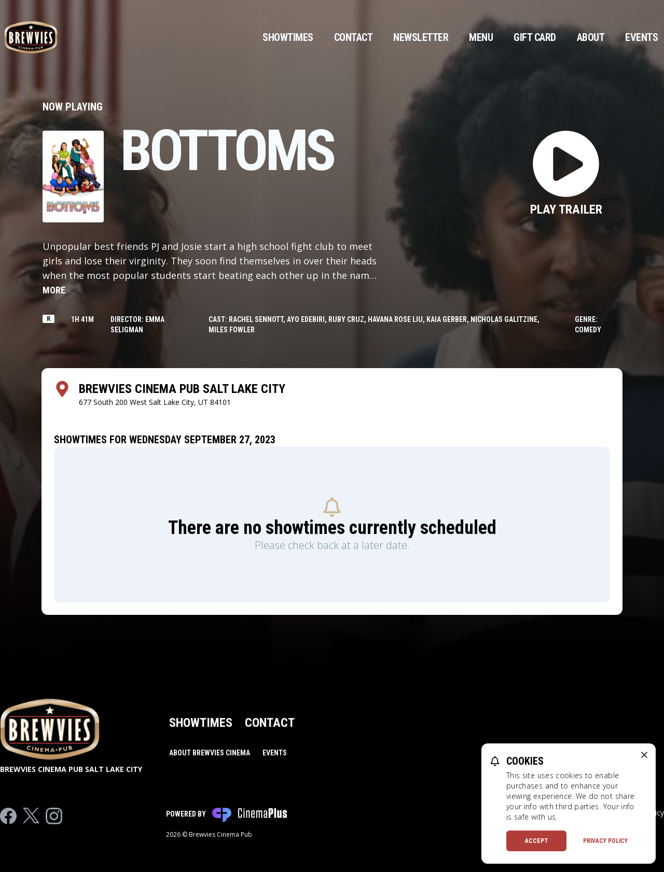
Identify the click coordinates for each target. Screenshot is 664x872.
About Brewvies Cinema (209, 753)
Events (641, 37)
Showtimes (287, 37)
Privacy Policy (605, 841)
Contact (353, 37)
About (591, 37)
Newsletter (420, 37)
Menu (481, 37)
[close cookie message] (644, 755)
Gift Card (535, 37)
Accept (536, 841)
